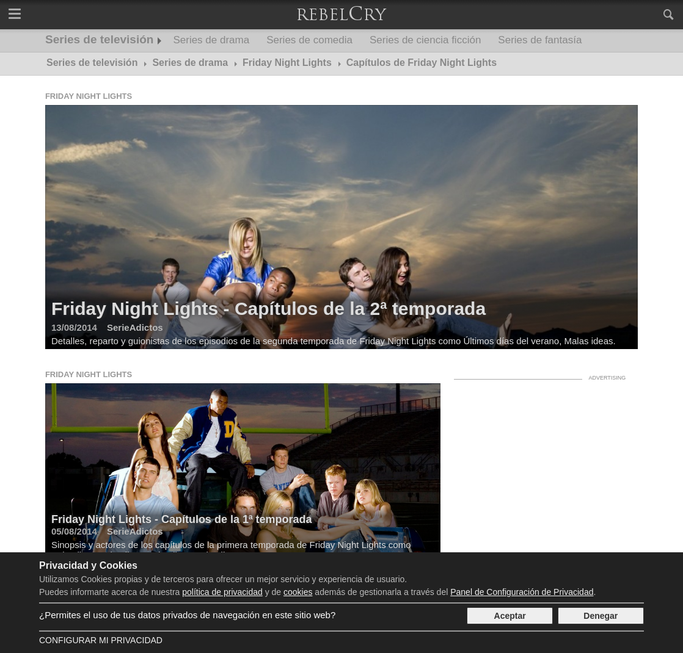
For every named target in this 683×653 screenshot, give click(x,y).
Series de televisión (99, 39)
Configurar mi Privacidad (101, 640)
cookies (297, 592)
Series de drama (211, 40)
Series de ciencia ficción (425, 40)
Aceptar (510, 616)
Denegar (600, 616)
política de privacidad (222, 592)
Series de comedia (309, 40)
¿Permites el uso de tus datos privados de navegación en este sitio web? (187, 615)
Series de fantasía (540, 40)
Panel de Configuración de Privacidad (521, 592)
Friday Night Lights (88, 96)
